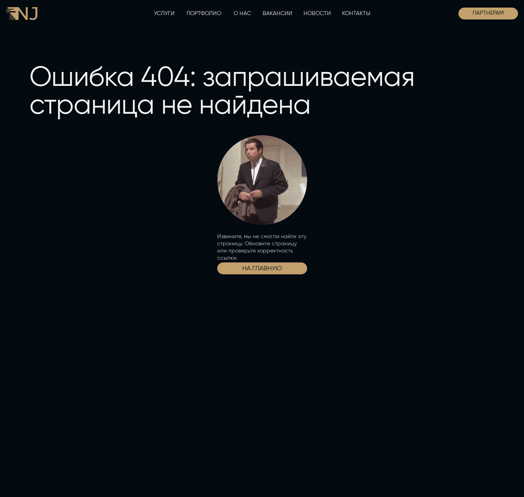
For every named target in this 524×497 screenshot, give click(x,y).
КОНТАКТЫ (356, 13)
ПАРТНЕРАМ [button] (488, 13)
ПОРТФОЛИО (204, 13)
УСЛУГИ (164, 13)
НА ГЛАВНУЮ (262, 268)
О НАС (242, 13)
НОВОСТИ (317, 13)
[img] (22, 13)
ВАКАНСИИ (277, 13)
